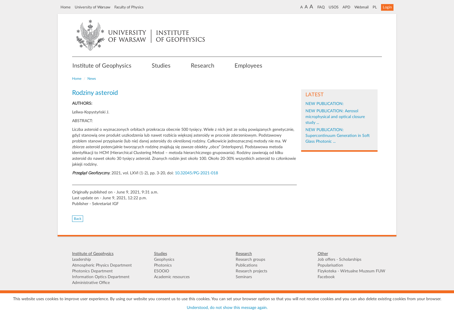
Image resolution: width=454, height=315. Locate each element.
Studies (161, 66)
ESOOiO (161, 271)
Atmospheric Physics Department (102, 265)
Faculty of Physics (129, 7)
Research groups (250, 260)
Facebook (326, 277)
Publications (246, 265)
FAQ (321, 7)
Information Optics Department (100, 277)
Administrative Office (91, 283)
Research (202, 66)
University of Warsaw (92, 7)
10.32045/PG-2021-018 (196, 173)
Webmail (361, 7)
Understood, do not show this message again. (227, 308)
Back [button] (77, 218)
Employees (248, 66)
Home (66, 7)
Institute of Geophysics (101, 66)
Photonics (163, 265)
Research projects (251, 271)
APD (346, 7)
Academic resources (172, 277)
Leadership (81, 260)
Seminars (244, 277)
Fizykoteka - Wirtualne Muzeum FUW (351, 271)
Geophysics (164, 260)
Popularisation (330, 265)
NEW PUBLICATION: (324, 104)
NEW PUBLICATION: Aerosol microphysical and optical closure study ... (335, 117)
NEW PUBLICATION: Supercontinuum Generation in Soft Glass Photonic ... (337, 136)
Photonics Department (92, 271)
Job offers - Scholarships (339, 260)
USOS (333, 7)
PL (375, 7)
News (91, 78)
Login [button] (387, 7)
